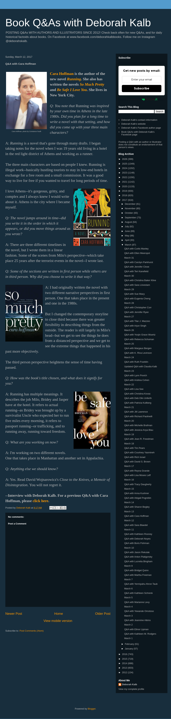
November (130, 208)
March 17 (129, 466)
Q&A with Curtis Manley (136, 248)
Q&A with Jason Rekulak (136, 552)
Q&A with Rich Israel (134, 457)
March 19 (129, 434)
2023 (125, 172)
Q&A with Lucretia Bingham (138, 561)
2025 (125, 163)
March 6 (128, 588)
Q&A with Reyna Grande (136, 470)
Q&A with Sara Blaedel (136, 525)
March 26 (129, 330)
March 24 (129, 357)
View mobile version (57, 621)
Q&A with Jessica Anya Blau (138, 430)
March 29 (129, 289)
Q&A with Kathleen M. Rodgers (140, 633)
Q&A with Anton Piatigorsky (138, 556)
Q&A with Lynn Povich (135, 375)
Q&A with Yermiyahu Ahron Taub (140, 584)
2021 (125, 181)
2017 (125, 200)
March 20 (129, 420)
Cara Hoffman (62, 74)
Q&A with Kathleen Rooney (138, 534)
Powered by (141, 99)
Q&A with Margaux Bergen (137, 348)
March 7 (128, 579)
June (128, 231)
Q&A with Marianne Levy (136, 602)
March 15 (129, 488)
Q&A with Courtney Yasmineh (139, 452)
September (131, 217)
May (127, 235)
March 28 (129, 303)
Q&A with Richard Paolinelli (138, 416)
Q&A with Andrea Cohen (136, 380)
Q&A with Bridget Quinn (136, 570)
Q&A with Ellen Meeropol (137, 253)
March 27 (129, 316)
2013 (125, 667)
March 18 (129, 443)
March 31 (129, 257)
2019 (125, 191)
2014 (125, 663)
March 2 (128, 624)
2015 (125, 658)
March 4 (128, 606)
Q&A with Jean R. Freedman (139, 439)
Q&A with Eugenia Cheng (137, 298)
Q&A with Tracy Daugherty (137, 484)
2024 (125, 168)
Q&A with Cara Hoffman (136, 516)
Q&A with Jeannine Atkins (137, 620)
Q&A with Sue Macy (134, 294)
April (127, 240)
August (129, 222)
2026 (125, 159)
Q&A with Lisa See (133, 389)
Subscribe (141, 88)
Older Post (102, 613)
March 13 (129, 511)
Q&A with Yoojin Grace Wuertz (139, 334)
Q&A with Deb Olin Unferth (138, 398)
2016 (125, 654)
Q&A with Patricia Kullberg (137, 402)
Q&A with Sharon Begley (136, 506)
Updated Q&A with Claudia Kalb (140, 366)
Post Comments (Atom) (32, 630)
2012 (125, 672)
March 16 (129, 479)
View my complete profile (131, 689)
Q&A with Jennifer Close (136, 266)
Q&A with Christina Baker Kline (140, 280)
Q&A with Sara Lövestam (137, 285)
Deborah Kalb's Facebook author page (141, 127)
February (130, 644)
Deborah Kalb (129, 684)
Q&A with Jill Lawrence (136, 411)
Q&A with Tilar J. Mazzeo (137, 321)
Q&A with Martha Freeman (137, 575)
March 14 (129, 502)
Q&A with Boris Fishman (136, 543)
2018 (125, 195)
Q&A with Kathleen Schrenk (138, 593)
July (127, 226)
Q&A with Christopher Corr (137, 307)
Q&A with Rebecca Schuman (139, 339)
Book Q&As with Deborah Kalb (78, 23)
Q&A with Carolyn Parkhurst (138, 262)
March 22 (129, 384)
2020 (125, 186)
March (128, 244)
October (129, 213)
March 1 (128, 638)
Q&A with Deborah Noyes (137, 538)
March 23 (129, 371)
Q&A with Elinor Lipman (136, 629)
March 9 (128, 566)
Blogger (91, 708)
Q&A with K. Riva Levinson (138, 353)
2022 (125, 177)
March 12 (129, 520)
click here (40, 501)
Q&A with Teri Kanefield (136, 271)
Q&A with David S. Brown (137, 461)
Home (58, 613)
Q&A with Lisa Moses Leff (137, 475)
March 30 (129, 275)
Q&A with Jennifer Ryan (136, 312)
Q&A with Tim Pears (134, 448)
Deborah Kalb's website (133, 123)
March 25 (129, 343)
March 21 (129, 407)
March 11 (129, 529)
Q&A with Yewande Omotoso (139, 611)
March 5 (128, 597)
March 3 (128, 615)
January (129, 648)
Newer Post (13, 613)
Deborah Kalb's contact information (139, 120)
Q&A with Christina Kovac (137, 393)
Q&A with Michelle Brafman (138, 425)
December (130, 204)
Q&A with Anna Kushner (136, 493)
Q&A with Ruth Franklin (136, 361)
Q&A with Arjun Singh (135, 325)
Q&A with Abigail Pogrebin (137, 498)
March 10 (129, 547)
